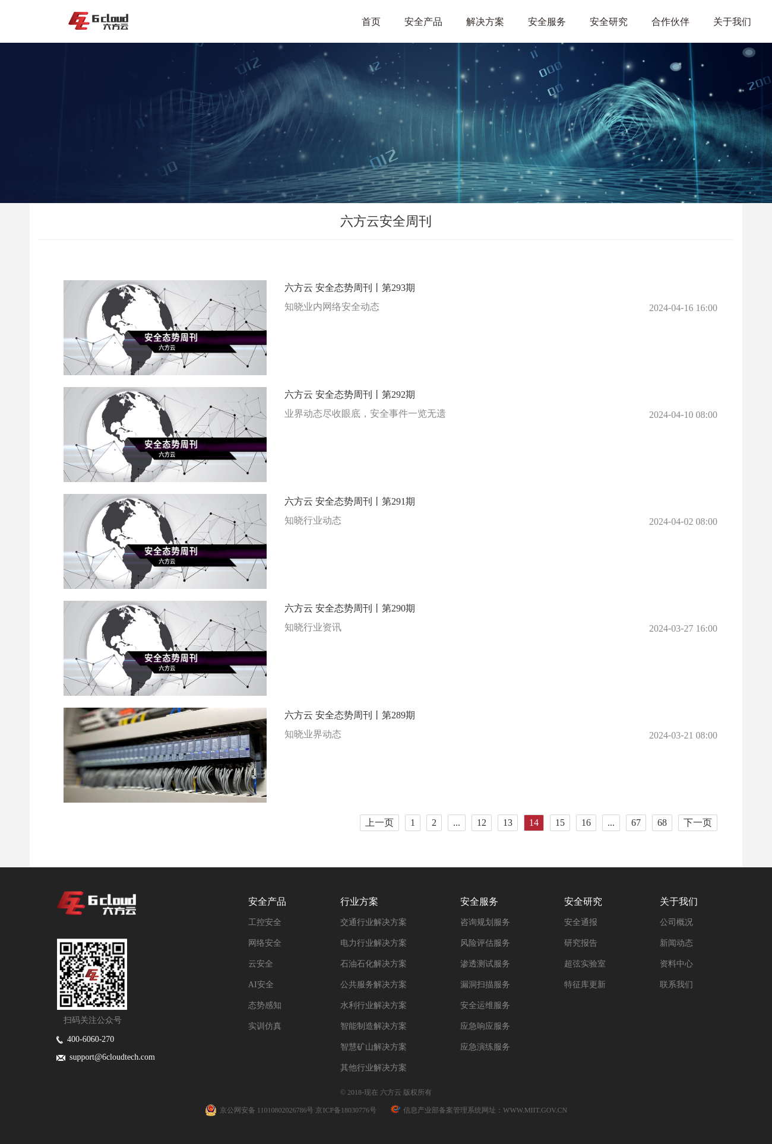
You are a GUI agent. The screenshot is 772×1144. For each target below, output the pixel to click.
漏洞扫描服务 (485, 984)
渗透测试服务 (485, 963)
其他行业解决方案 (373, 1067)
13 (507, 822)
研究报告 (580, 943)
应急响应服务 (485, 1026)
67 (636, 822)
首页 (371, 22)
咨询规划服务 (485, 922)
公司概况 (676, 922)
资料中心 (676, 963)
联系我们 (676, 984)
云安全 (260, 963)
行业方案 (359, 901)
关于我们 (732, 22)
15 (560, 822)
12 (481, 822)
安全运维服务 (485, 1005)
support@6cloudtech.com (105, 1057)
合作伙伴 (670, 22)
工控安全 (264, 922)
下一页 (698, 822)
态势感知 (264, 1005)
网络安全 (264, 943)
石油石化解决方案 (373, 963)
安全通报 (580, 922)
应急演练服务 (485, 1046)
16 (586, 822)
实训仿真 (264, 1026)
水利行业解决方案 (373, 1005)
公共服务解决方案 (373, 984)
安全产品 (423, 22)
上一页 (379, 822)
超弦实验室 (585, 963)
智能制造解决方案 (373, 1026)
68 (662, 822)
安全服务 (547, 22)
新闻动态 (676, 943)
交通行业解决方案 (373, 922)
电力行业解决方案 (373, 943)
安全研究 (609, 22)
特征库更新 (585, 984)
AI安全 (261, 984)
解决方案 (485, 22)
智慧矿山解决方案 (373, 1046)
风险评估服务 (485, 943)
